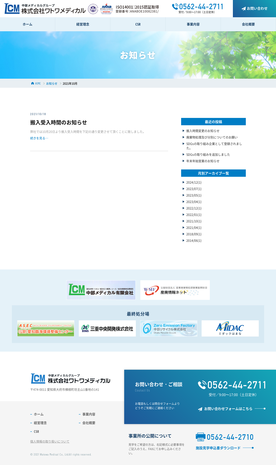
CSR (138, 24)
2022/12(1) (194, 208)
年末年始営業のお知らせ (203, 161)
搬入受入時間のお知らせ (58, 122)
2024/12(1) (194, 182)
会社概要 (248, 24)
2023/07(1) (194, 188)
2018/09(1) (194, 234)
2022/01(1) (194, 214)
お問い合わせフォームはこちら (228, 408)
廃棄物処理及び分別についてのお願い (212, 137)
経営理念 (82, 24)
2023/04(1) (194, 201)
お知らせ (51, 83)
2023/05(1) (194, 195)
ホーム (27, 24)
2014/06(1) (194, 240)
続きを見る (37, 138)
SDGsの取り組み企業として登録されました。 (214, 145)
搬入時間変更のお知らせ (203, 130)
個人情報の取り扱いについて (49, 441)
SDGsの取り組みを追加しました (208, 154)
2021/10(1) (194, 221)
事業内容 (193, 24)
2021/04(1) (194, 227)
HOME (38, 83)
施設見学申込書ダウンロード (218, 447)
